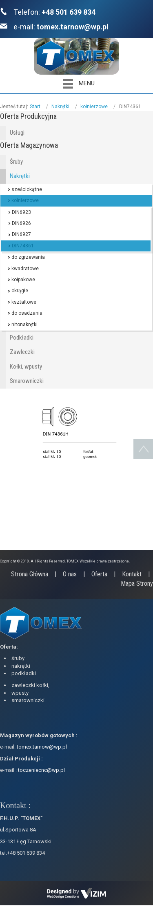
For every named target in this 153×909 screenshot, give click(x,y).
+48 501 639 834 (68, 12)
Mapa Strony (137, 583)
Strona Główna (29, 574)
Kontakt (132, 574)
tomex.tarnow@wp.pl (73, 26)
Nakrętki (60, 106)
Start (35, 106)
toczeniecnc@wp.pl (41, 770)
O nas (70, 574)
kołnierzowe (94, 106)
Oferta (99, 574)
